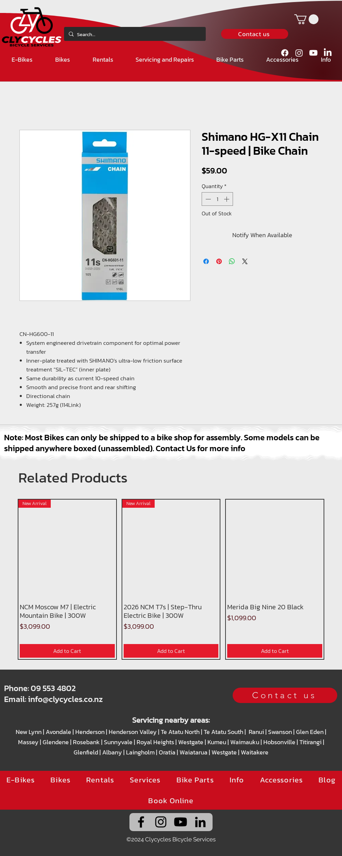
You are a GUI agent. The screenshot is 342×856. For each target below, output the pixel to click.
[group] (171, 579)
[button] (306, 19)
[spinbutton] (217, 199)
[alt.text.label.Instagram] (299, 53)
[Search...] (134, 34)
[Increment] (227, 199)
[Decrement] (207, 199)
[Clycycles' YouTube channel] (180, 821)
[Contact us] (254, 34)
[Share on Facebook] (206, 261)
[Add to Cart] (67, 651)
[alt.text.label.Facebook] (285, 53)
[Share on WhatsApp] (232, 261)
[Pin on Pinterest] (219, 261)
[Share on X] (245, 261)
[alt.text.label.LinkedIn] (327, 53)
